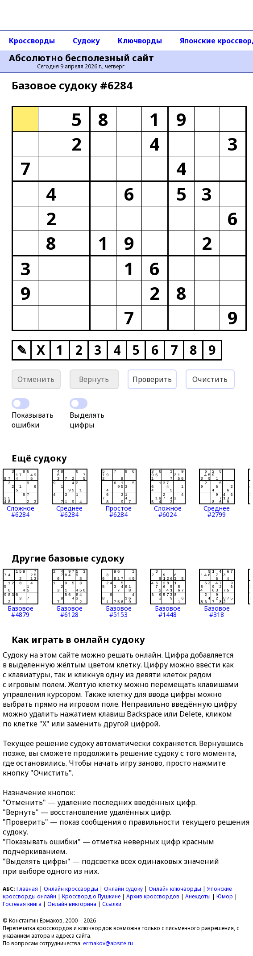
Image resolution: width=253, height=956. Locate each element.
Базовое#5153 (119, 593)
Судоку (86, 41)
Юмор (224, 896)
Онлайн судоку (123, 889)
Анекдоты (198, 896)
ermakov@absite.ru (108, 943)
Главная (27, 889)
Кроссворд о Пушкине (91, 896)
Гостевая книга (22, 904)
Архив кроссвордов (152, 896)
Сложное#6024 (168, 493)
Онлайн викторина (71, 904)
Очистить (210, 379)
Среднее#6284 (69, 493)
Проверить (152, 379)
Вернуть (94, 379)
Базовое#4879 (20, 593)
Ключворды (140, 41)
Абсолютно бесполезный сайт (81, 58)
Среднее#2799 (217, 493)
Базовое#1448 (168, 593)
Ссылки (111, 904)
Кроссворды (32, 41)
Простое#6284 (119, 493)
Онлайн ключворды (175, 889)
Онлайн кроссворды (71, 889)
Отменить (35, 379)
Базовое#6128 (69, 593)
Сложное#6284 (20, 493)
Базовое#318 (217, 593)
